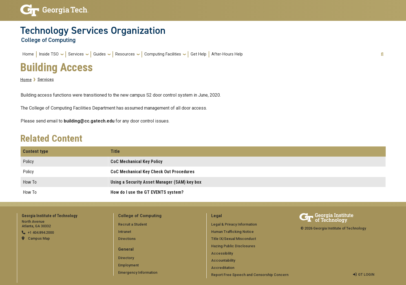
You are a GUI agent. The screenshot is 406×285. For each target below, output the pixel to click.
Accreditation (222, 268)
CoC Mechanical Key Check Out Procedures (153, 171)
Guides (99, 54)
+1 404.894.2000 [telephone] (41, 232)
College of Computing (48, 40)
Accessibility (222, 253)
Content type (35, 151)
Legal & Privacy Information (234, 224)
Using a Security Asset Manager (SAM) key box (156, 182)
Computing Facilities (162, 54)
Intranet (124, 232)
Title (115, 151)
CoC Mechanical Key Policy (136, 161)
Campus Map (39, 238)
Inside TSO (49, 54)
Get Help (198, 54)
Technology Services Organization (93, 30)
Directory (126, 258)
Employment (128, 265)
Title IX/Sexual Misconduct (233, 239)
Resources (125, 54)
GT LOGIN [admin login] (366, 274)
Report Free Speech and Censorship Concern (249, 275)
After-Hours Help (227, 54)
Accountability (223, 260)
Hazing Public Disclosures (233, 246)
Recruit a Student (132, 224)
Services (76, 54)
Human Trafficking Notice (232, 232)
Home (28, 54)
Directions (127, 239)
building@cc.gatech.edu (89, 121)
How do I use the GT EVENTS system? (147, 192)
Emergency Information (137, 272)
